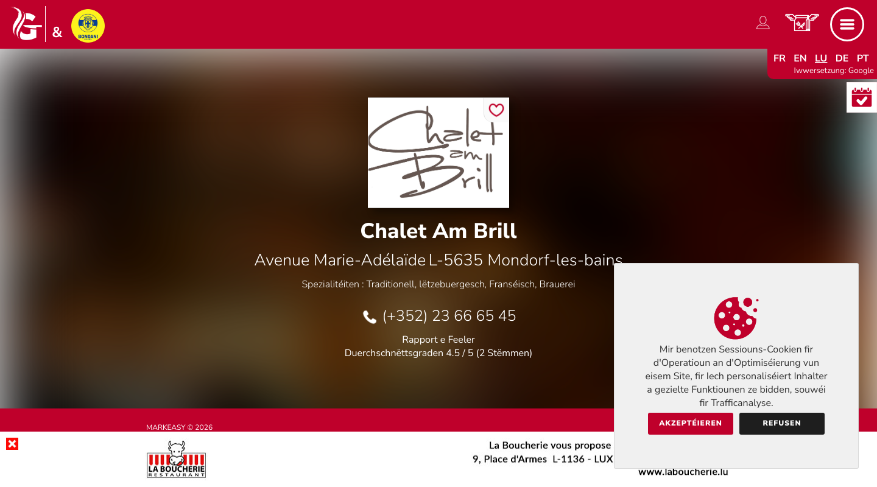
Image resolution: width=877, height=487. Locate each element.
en (800, 58)
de (842, 58)
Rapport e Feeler (438, 339)
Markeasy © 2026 (179, 428)
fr (779, 58)
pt (863, 58)
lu (821, 58)
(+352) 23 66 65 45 (449, 316)
